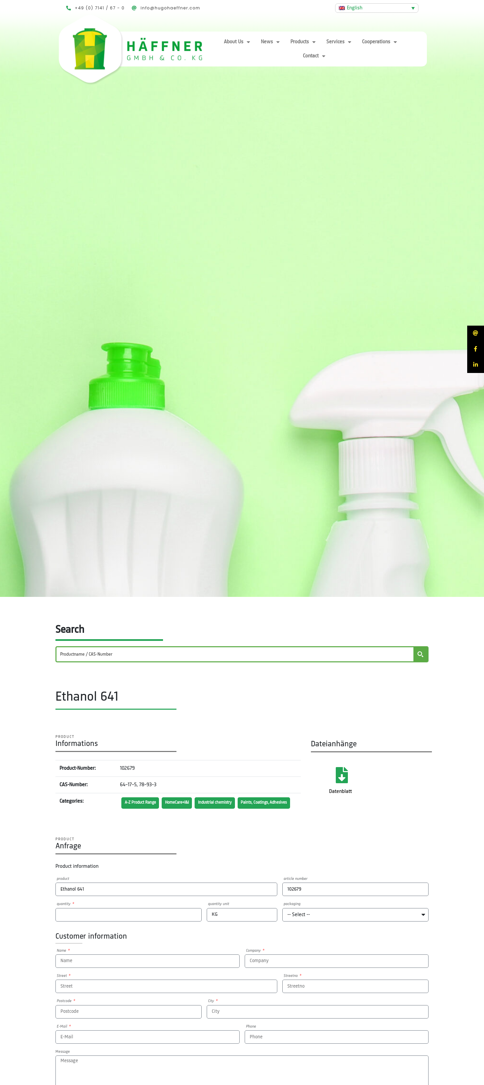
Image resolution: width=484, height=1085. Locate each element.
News (270, 42)
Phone (251, 1027)
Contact (314, 56)
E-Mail (62, 1027)
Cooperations (379, 42)
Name (62, 951)
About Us (237, 42)
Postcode (65, 1001)
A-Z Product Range (140, 802)
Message (62, 1052)
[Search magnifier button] (420, 654)
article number (296, 879)
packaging (292, 904)
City (211, 1001)
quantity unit (218, 904)
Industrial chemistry (215, 802)
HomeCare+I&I (177, 802)
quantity (64, 904)
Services (338, 42)
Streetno (291, 976)
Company (254, 951)
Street (62, 976)
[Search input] (235, 654)
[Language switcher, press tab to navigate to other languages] (376, 8)
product (63, 879)
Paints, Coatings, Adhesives (264, 802)
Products (303, 42)
